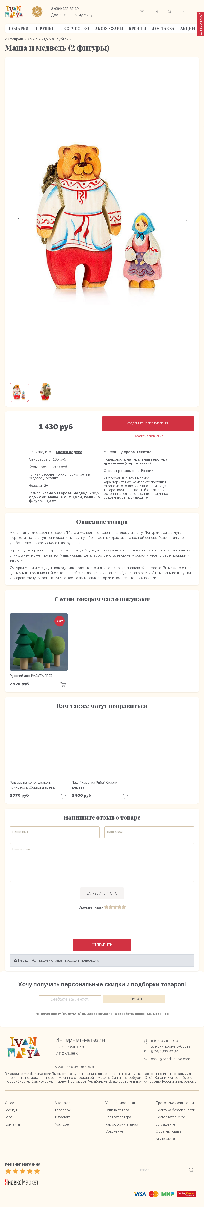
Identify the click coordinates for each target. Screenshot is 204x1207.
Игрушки (44, 28)
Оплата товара (117, 1110)
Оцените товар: (91, 907)
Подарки (19, 28)
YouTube (62, 1124)
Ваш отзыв (21, 849)
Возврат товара (118, 1117)
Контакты (12, 1124)
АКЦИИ (187, 28)
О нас (9, 1103)
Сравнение (114, 1131)
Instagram (62, 1117)
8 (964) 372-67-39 (65, 9)
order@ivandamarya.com (170, 1059)
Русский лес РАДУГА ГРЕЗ (31, 676)
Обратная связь (168, 1131)
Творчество (75, 28)
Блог (8, 1117)
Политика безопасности (175, 1110)
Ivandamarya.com (37, 1074)
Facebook (62, 1110)
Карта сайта (165, 1138)
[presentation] (102, 924)
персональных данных (152, 1013)
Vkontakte (62, 1103)
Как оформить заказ (121, 1124)
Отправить (102, 945)
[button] (18, 219)
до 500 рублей (56, 39)
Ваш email (115, 832)
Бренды (137, 28)
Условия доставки (120, 1103)
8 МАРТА (34, 39)
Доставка (163, 28)
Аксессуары (109, 28)
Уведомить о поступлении (148, 423)
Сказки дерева (69, 452)
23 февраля (14, 39)
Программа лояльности (175, 1103)
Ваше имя (20, 832)
